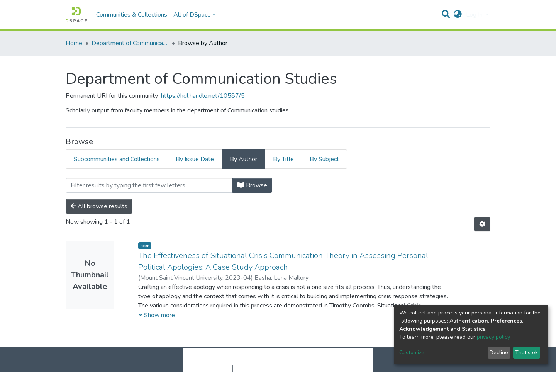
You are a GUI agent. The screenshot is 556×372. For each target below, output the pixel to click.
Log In (475, 14)
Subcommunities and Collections (117, 159)
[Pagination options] (482, 224)
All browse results (99, 206)
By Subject (324, 159)
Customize (411, 352)
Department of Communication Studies (130, 43)
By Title (283, 159)
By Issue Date (195, 159)
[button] (457, 14)
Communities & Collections (131, 14)
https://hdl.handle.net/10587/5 (203, 96)
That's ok (526, 352)
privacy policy (493, 337)
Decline (499, 352)
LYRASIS (336, 361)
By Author (243, 159)
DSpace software (230, 361)
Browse (252, 185)
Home (74, 43)
